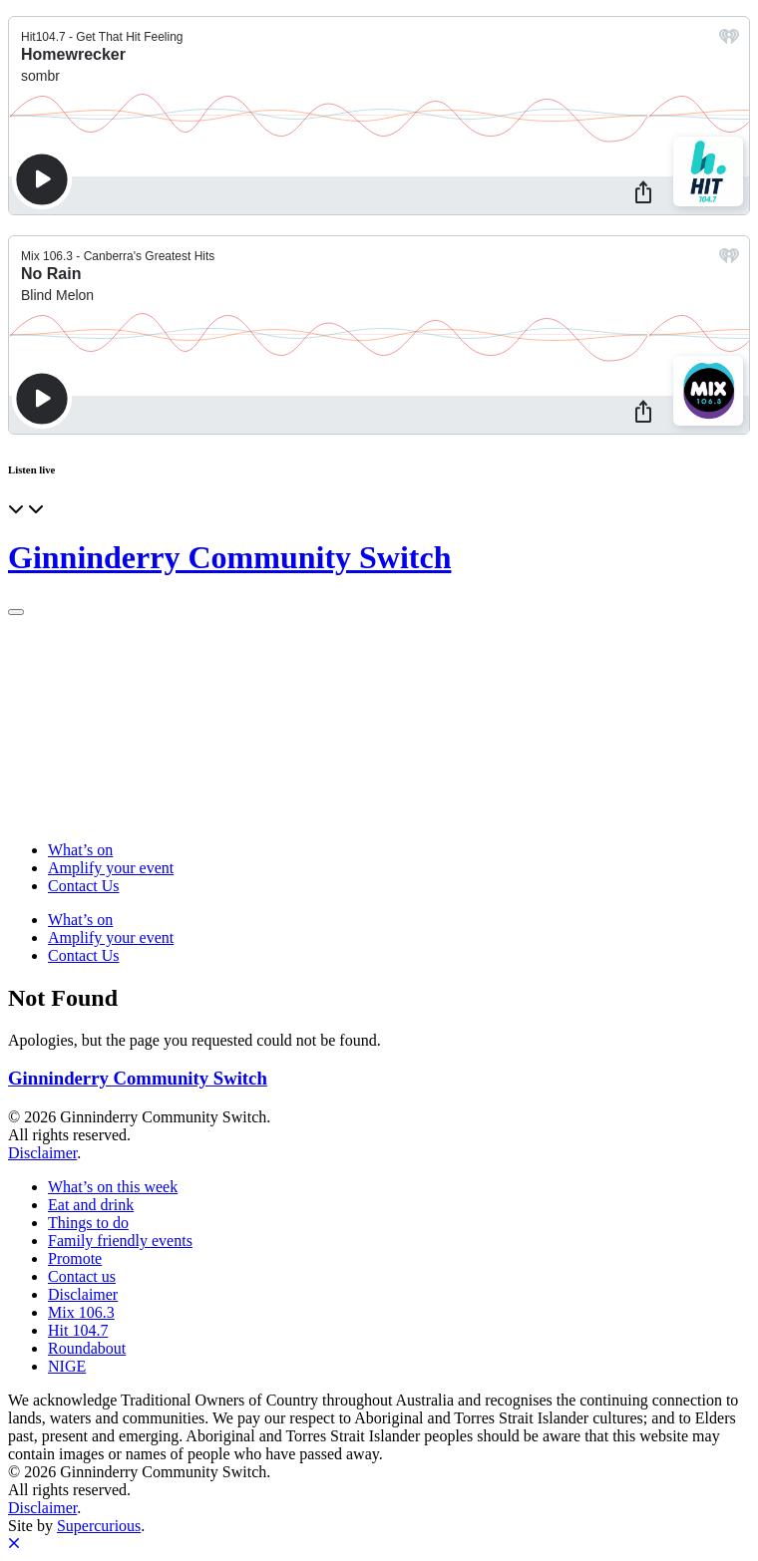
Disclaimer (42, 1152)
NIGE (67, 1366)
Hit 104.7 (78, 1330)
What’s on (80, 849)
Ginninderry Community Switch (229, 557)
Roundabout (87, 1348)
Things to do (88, 1222)
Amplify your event (111, 867)
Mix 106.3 (81, 1312)
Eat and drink (91, 1204)
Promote (75, 1258)
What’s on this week (113, 1186)
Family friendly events (120, 1240)
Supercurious (99, 1525)
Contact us (82, 1276)
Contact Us (84, 885)
